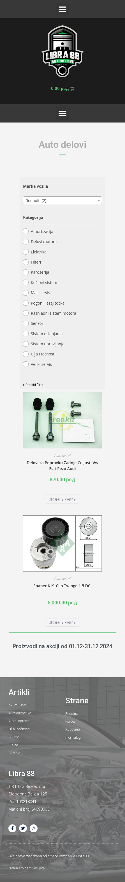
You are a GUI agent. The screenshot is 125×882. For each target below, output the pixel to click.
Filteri (36, 262)
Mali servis (40, 292)
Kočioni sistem (44, 282)
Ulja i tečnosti (43, 354)
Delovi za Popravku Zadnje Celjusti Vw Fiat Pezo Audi (62, 465)
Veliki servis (41, 364)
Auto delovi (62, 455)
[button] (62, 9)
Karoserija (40, 272)
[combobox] (62, 200)
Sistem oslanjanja (47, 333)
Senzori (37, 323)
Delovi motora (44, 241)
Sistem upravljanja (47, 343)
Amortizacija (42, 231)
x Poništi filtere (34, 385)
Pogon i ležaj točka (47, 303)
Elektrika (39, 252)
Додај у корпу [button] (62, 499)
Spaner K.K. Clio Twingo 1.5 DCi (62, 585)
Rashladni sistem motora (53, 313)
